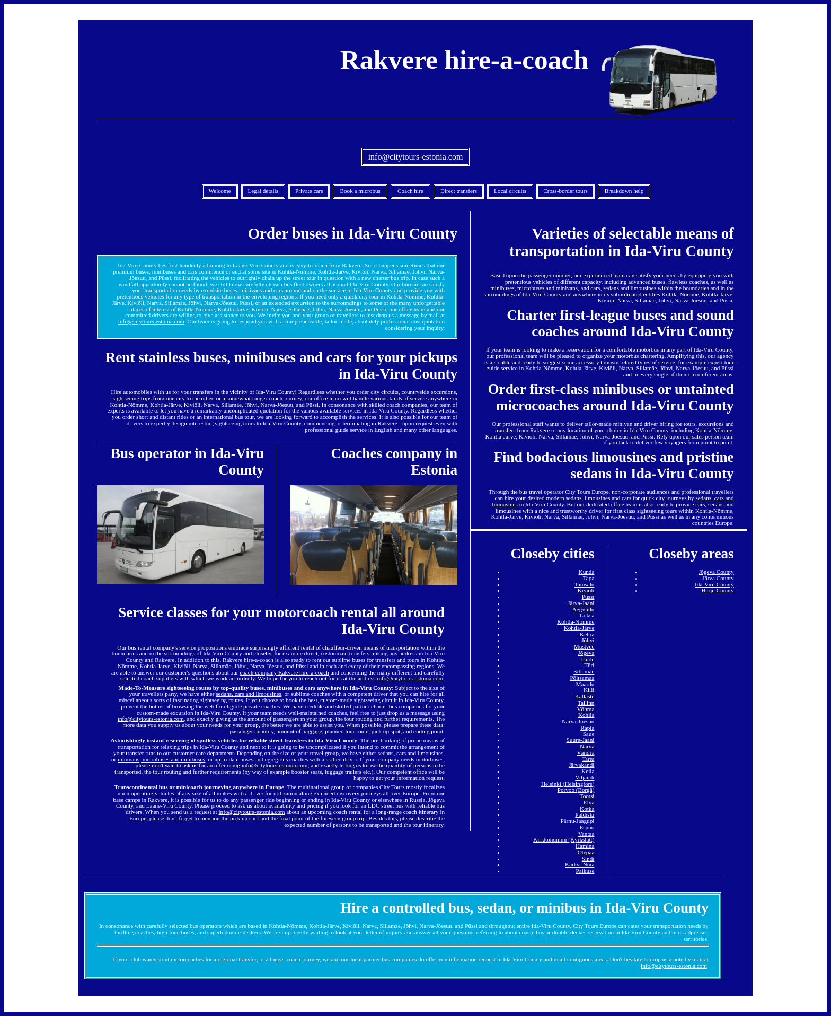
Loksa (587, 615)
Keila (587, 771)
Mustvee (584, 646)
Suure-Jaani (581, 740)
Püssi (588, 596)
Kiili (589, 690)
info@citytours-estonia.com (415, 156)
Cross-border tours (565, 191)
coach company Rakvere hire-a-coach (284, 672)
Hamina (585, 846)
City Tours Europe (594, 926)
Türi (589, 665)
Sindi (588, 858)
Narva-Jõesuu (578, 721)
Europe (410, 793)
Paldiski (584, 814)
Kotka (587, 808)
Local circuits (510, 191)
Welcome (220, 191)
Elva (589, 802)
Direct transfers (458, 191)
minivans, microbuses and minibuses (161, 759)
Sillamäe (583, 671)
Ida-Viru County (714, 584)
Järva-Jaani (581, 603)
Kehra (587, 634)
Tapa (589, 578)
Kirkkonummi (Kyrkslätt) (563, 839)
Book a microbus (360, 191)
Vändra (585, 752)
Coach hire (410, 191)
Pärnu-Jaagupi (577, 821)
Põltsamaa (582, 678)
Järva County (717, 578)
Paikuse (585, 871)
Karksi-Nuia (579, 864)
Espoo (586, 827)
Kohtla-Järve (579, 628)
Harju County (717, 590)
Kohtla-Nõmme (575, 621)
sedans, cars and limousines (248, 693)
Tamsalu (584, 584)
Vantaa (586, 833)
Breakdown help (624, 191)
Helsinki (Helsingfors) (567, 784)
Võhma (585, 709)
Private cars (309, 191)
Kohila (586, 715)
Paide (588, 659)
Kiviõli (586, 590)
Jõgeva (586, 653)
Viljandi (584, 777)
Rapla (587, 727)
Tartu (588, 759)
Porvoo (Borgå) (576, 789)
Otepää (586, 852)
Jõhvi (587, 640)
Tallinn (586, 702)
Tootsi (587, 796)
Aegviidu (583, 609)
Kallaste (585, 696)
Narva (587, 746)
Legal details (263, 191)
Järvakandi (581, 764)
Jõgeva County (716, 571)
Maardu (585, 684)
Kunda (587, 571)
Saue (589, 734)
